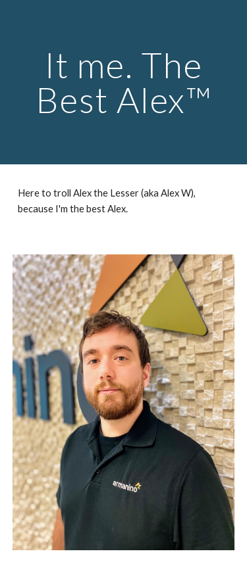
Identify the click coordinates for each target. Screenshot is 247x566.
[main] (124, 82)
